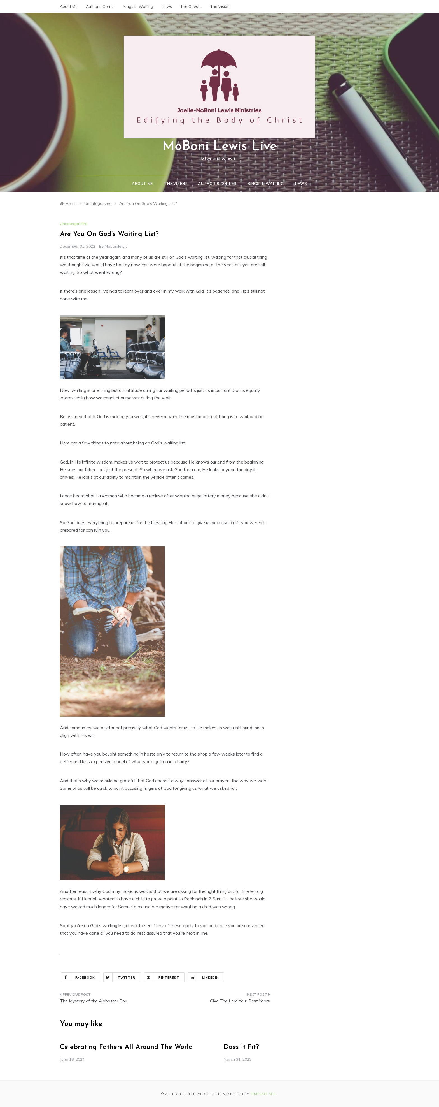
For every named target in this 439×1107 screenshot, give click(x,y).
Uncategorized (73, 223)
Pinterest (161, 977)
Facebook (78, 977)
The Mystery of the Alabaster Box (93, 1001)
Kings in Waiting (138, 6)
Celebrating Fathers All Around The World (126, 1047)
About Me (69, 6)
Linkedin (203, 977)
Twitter (120, 977)
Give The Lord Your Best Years (240, 1001)
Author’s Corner (100, 6)
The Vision (220, 6)
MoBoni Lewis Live (219, 146)
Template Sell (263, 1094)
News (167, 6)
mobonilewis (116, 246)
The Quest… (191, 6)
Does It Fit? (241, 1047)
